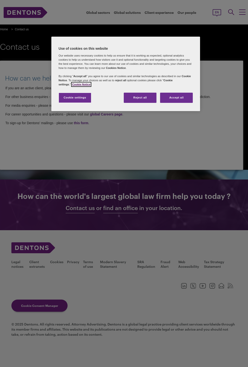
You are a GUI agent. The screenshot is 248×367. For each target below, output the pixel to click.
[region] (125, 74)
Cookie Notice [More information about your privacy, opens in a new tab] (81, 84)
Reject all (140, 97)
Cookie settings (75, 97)
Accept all (176, 97)
